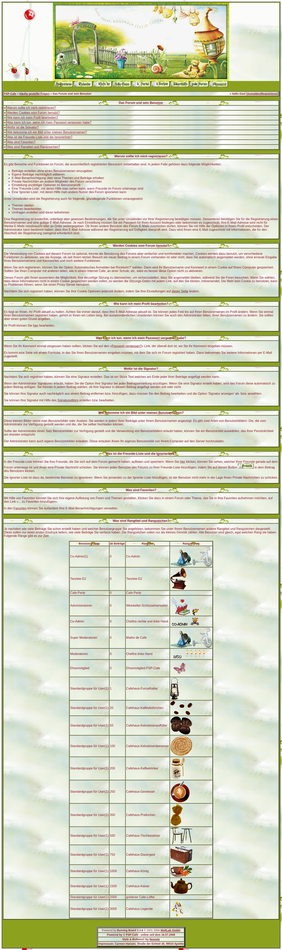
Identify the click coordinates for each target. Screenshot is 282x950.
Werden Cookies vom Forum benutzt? (33, 112)
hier (35, 325)
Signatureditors (68, 400)
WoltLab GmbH (170, 930)
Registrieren (269, 93)
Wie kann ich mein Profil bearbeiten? (32, 117)
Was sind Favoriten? (21, 142)
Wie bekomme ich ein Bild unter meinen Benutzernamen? (47, 132)
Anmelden (253, 93)
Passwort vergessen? (127, 346)
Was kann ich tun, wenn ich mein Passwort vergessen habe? (49, 122)
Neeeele (154, 939)
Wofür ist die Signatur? (23, 127)
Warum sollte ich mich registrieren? (31, 107)
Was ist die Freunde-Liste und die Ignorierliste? (39, 137)
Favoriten (20, 508)
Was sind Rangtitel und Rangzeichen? (33, 147)
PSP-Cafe (10, 93)
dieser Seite (180, 291)
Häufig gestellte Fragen (34, 93)
